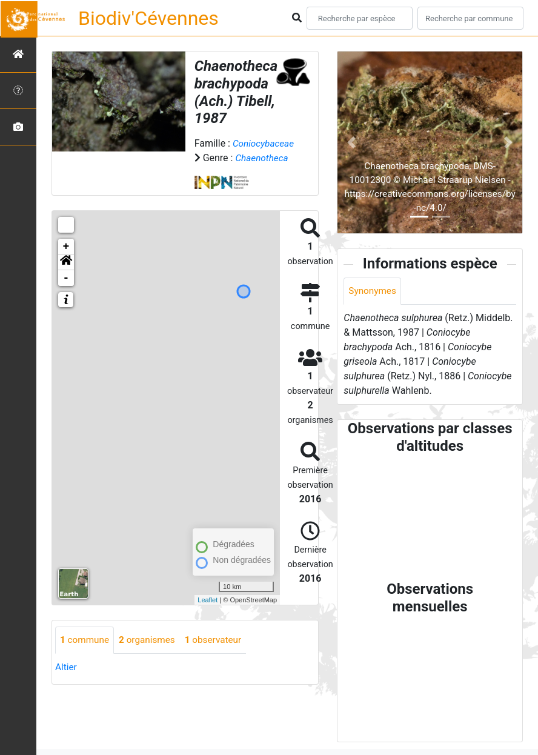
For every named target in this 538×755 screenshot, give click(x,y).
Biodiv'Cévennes (148, 18)
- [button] (66, 292)
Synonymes (373, 291)
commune (85, 654)
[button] (66, 277)
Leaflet (208, 614)
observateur (219, 654)
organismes (150, 654)
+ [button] (66, 261)
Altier (66, 682)
